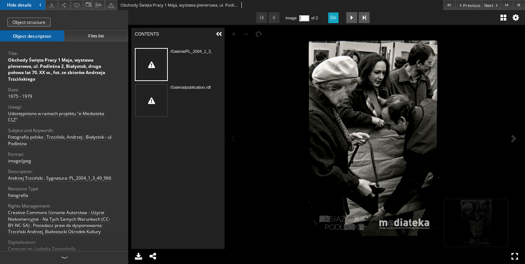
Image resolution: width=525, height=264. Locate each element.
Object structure (28, 22)
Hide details (25, 5)
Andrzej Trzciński (25, 178)
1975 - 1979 (20, 96)
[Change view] (87, 5)
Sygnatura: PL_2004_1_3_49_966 (78, 178)
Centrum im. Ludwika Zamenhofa (41, 249)
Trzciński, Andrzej (64, 137)
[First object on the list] (449, 5)
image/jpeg (19, 161)
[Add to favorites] (77, 5)
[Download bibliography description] (98, 5)
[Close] (519, 5)
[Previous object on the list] (468, 5)
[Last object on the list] (507, 5)
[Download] (51, 5)
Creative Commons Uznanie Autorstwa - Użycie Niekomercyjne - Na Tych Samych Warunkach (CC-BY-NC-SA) (59, 218)
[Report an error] (111, 5)
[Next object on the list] (491, 5)
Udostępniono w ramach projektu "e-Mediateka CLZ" (56, 116)
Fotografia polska (25, 137)
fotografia (18, 195)
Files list (96, 35)
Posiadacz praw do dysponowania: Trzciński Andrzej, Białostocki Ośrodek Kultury (55, 228)
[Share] (64, 5)
